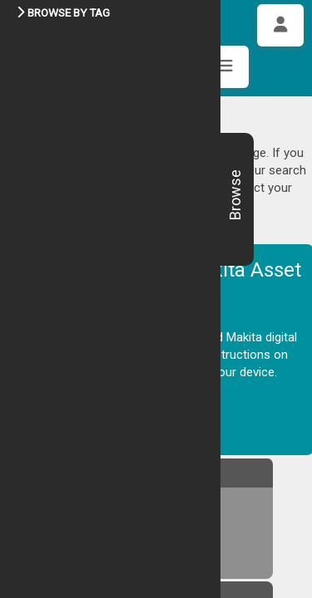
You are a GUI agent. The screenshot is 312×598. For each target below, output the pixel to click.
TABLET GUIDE (79, 353)
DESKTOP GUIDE (83, 328)
